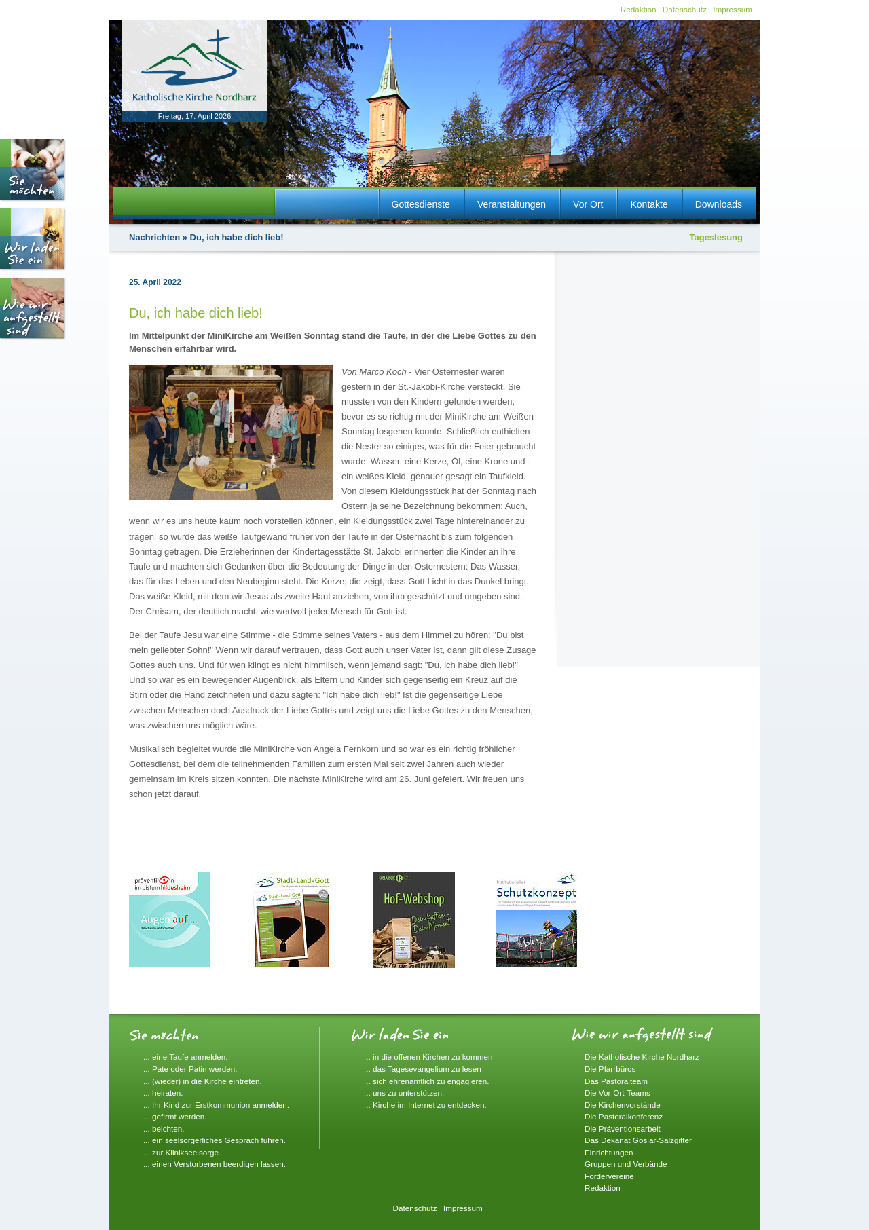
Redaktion (639, 9)
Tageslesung (716, 237)
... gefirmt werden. (175, 1116)
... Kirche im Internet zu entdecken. (425, 1104)
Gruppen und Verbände (626, 1163)
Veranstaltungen (511, 204)
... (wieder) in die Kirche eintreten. (202, 1081)
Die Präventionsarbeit (623, 1128)
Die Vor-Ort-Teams (617, 1092)
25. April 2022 (155, 282)
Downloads (718, 204)
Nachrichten (154, 237)
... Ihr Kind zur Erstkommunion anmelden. (216, 1104)
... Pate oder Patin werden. (190, 1068)
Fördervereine (609, 1176)
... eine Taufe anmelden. (185, 1056)
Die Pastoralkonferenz (624, 1116)
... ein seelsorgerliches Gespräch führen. (214, 1140)
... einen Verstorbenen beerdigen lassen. (214, 1163)
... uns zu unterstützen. (404, 1092)
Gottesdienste (421, 204)
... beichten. (163, 1128)
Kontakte (648, 204)
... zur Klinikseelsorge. (182, 1152)
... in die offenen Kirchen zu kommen (428, 1056)
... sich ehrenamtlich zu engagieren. (426, 1081)
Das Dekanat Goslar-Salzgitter (638, 1140)
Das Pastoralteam (616, 1081)
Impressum (732, 9)
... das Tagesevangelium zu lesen (422, 1068)
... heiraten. (163, 1092)
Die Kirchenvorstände (623, 1104)
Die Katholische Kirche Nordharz (642, 1056)
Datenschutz (685, 9)
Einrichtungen (609, 1152)
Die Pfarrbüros (610, 1068)
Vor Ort (588, 204)
